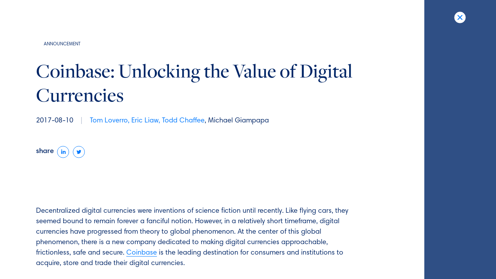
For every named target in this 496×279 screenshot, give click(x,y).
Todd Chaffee (183, 120)
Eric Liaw (144, 120)
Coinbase (141, 253)
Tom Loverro (109, 120)
